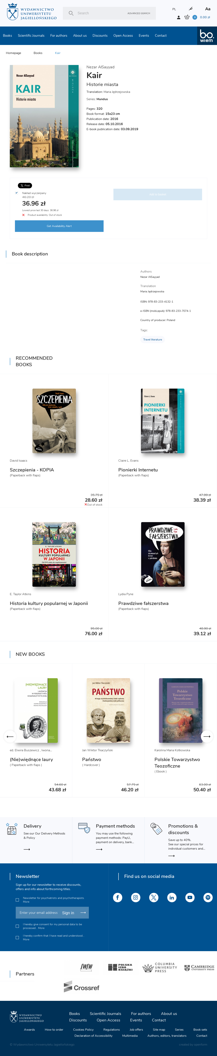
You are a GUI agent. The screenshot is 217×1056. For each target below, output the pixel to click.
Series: (97, 99)
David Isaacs (18, 460)
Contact (161, 35)
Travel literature (152, 339)
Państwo (91, 759)
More (26, 902)
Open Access (123, 35)
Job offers (136, 1030)
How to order (54, 1030)
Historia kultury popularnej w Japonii (49, 603)
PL (174, 9)
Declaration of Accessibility (93, 1036)
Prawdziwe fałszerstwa (143, 603)
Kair (58, 53)
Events (144, 35)
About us (80, 35)
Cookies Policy (83, 1030)
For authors (58, 35)
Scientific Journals (31, 35)
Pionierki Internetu (138, 470)
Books (7, 35)
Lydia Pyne (125, 594)
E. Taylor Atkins (20, 594)
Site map (159, 1030)
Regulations (111, 1030)
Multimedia (130, 1036)
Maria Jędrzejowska (117, 92)
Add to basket (157, 194)
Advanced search (139, 13)
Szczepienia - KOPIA (32, 470)
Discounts (100, 35)
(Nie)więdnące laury (31, 759)
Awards (29, 1030)
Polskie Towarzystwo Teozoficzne (177, 762)
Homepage (13, 53)
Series (179, 1030)
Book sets (200, 1030)
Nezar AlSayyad (100, 67)
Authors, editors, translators (167, 1036)
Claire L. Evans (128, 460)
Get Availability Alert (59, 226)
